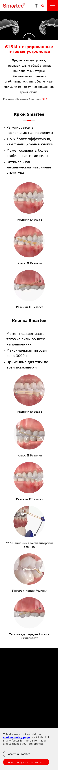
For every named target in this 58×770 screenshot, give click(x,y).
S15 (44, 99)
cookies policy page (16, 737)
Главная (8, 99)
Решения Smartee (28, 99)
